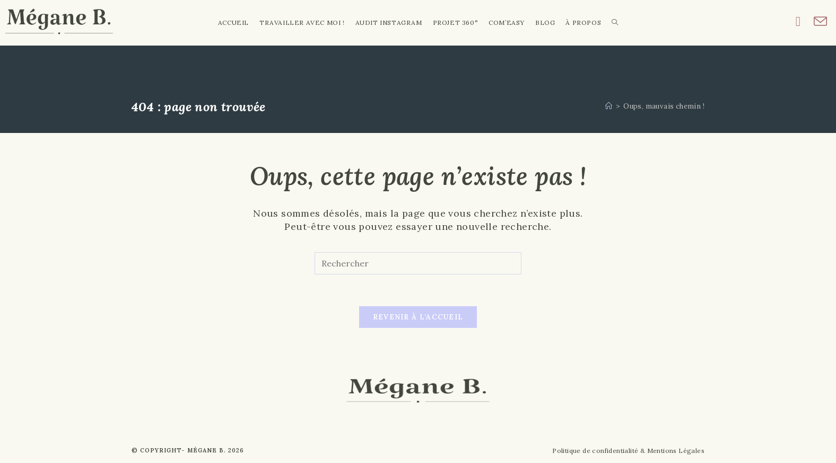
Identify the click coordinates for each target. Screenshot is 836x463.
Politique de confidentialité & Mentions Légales (628, 451)
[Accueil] (608, 106)
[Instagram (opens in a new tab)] (805, 21)
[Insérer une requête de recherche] (418, 263)
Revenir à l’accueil (418, 317)
